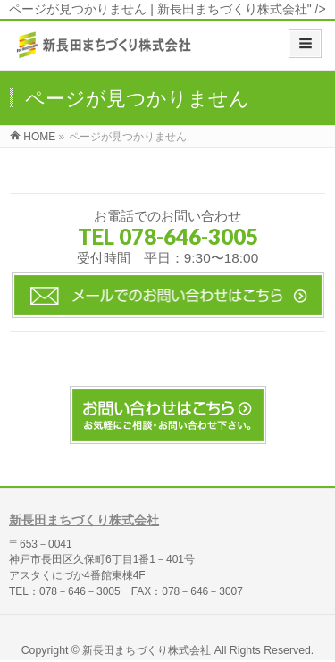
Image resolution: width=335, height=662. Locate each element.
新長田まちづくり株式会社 (84, 520)
